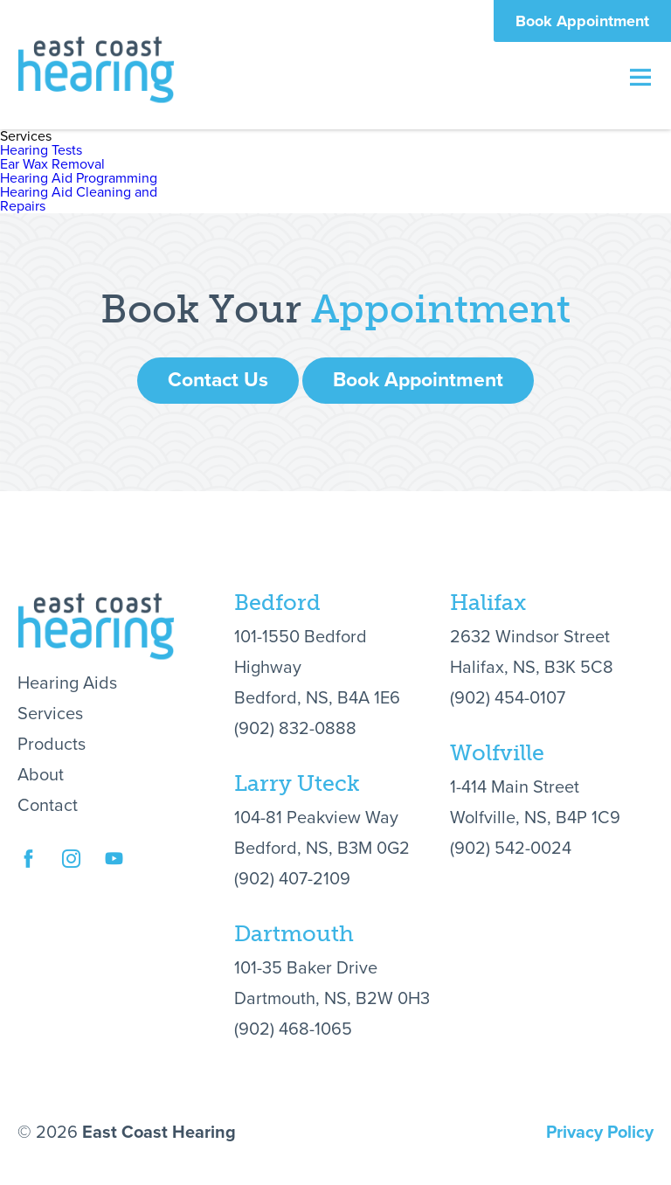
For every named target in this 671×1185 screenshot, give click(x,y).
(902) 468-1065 (293, 1029)
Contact (47, 805)
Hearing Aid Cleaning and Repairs (78, 199)
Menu (640, 76)
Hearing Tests (41, 150)
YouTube (114, 877)
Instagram (71, 877)
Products (51, 744)
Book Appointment (582, 21)
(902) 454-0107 (507, 698)
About (40, 775)
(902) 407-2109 (292, 879)
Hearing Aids (67, 683)
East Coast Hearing (96, 69)
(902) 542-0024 (510, 848)
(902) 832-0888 (295, 728)
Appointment (441, 309)
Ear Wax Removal (52, 164)
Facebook (28, 877)
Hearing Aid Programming (78, 178)
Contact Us (218, 380)
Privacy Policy (600, 1132)
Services (50, 713)
